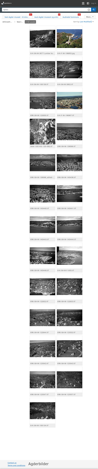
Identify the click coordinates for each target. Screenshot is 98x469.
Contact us (12, 462)
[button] (93, 10)
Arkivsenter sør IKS (8, 22)
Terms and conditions (16, 465)
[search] (46, 10)
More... (89, 17)
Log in (93, 3)
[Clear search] (88, 10)
